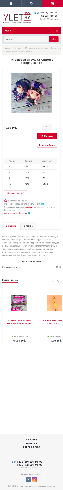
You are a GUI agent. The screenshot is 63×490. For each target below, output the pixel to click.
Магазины (31, 439)
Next (58, 281)
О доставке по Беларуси (15, 213)
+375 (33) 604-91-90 (48, 16)
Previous (52, 281)
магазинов (30, 207)
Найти (53, 39)
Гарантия (31, 443)
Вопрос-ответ (31, 447)
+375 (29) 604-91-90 (48, 13)
